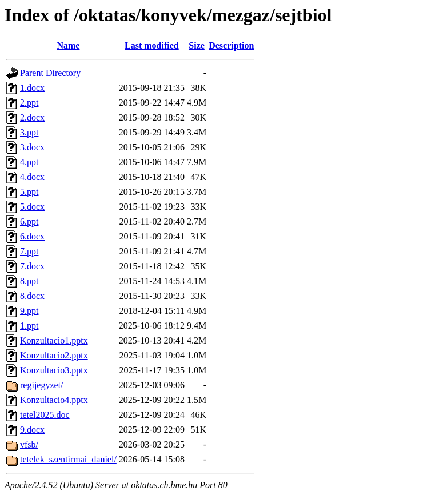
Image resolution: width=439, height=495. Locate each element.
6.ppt (29, 221)
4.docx (32, 177)
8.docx (32, 296)
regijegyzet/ (41, 385)
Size (197, 45)
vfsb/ (29, 444)
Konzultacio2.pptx (54, 355)
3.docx (32, 147)
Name (68, 45)
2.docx (32, 117)
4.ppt (29, 162)
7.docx (32, 266)
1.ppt (29, 325)
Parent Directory (50, 73)
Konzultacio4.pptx (54, 400)
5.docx (32, 206)
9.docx (32, 429)
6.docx (32, 236)
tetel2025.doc (45, 415)
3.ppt (29, 132)
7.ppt (29, 251)
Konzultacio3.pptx (54, 370)
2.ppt (29, 102)
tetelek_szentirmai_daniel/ (68, 459)
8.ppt (29, 281)
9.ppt (29, 311)
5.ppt (29, 192)
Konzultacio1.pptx (54, 340)
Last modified (152, 45)
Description (231, 45)
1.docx (32, 88)
